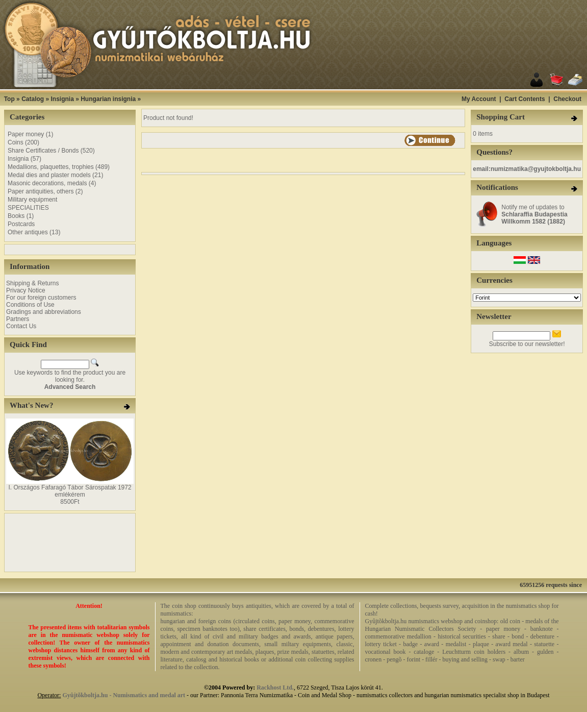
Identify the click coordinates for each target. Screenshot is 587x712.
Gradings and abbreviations (43, 311)
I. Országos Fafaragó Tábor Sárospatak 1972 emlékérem (69, 491)
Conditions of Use (30, 304)
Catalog (32, 99)
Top (9, 99)
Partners (17, 319)
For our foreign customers (41, 297)
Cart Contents (524, 99)
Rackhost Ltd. (275, 687)
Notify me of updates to (534, 214)
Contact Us (21, 326)
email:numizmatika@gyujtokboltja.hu (527, 169)
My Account (479, 99)
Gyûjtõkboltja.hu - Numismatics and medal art (123, 695)
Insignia (61, 99)
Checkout (567, 99)
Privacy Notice (25, 290)
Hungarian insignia (108, 99)
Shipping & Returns (32, 283)
